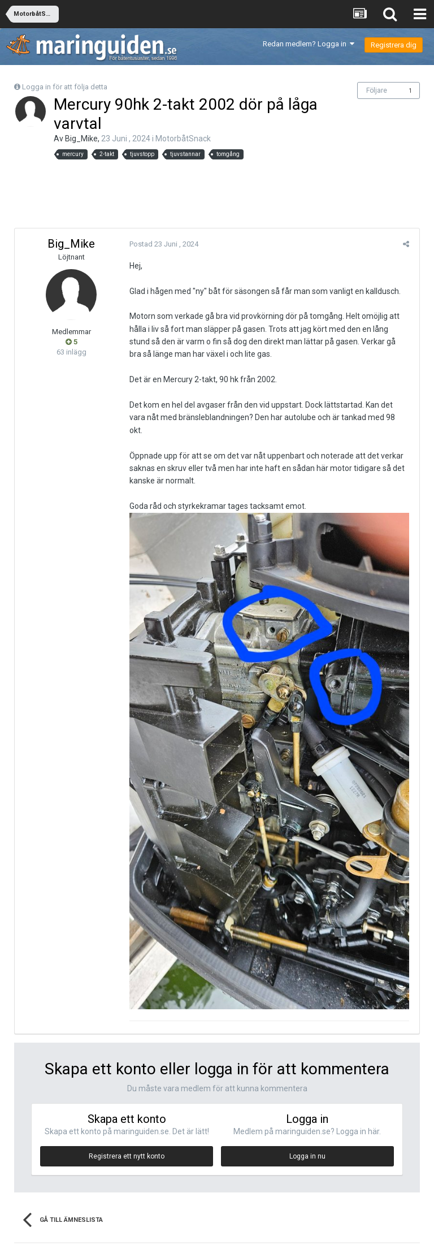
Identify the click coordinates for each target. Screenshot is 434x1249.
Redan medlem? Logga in (308, 44)
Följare (376, 90)
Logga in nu (307, 1150)
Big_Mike (81, 138)
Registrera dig (393, 45)
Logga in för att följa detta (64, 87)
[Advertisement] (217, 193)
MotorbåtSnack (183, 138)
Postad (162, 244)
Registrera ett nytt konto (126, 1150)
